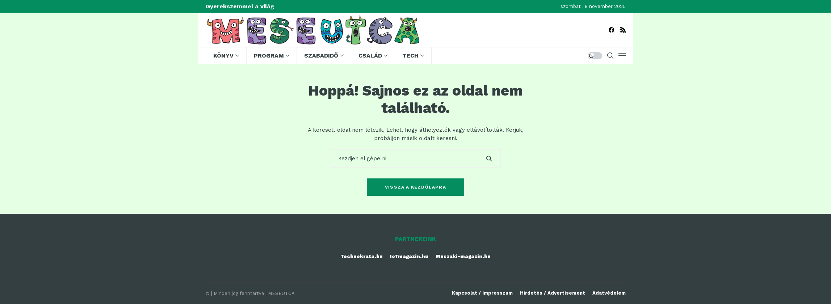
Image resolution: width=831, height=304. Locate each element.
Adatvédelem (609, 293)
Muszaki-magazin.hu (463, 256)
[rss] (623, 30)
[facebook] (611, 30)
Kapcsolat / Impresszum (482, 293)
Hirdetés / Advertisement (552, 293)
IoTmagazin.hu (409, 256)
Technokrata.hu (361, 256)
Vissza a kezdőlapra (415, 187)
